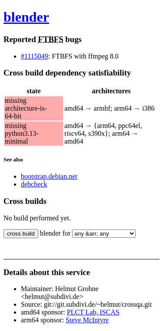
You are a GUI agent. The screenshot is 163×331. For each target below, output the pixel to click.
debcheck (34, 184)
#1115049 (34, 56)
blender (26, 17)
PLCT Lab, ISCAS (93, 312)
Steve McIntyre (87, 320)
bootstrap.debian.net (49, 176)
